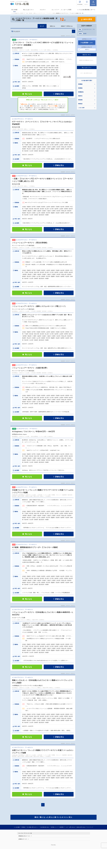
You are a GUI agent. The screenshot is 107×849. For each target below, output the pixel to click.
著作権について (54, 827)
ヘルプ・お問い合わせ (70, 827)
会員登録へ (87, 42)
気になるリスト (28, 9)
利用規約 (23, 827)
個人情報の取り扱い (45, 827)
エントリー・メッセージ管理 (61, 9)
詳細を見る (59, 94)
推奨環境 (62, 827)
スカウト (43, 9)
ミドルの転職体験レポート (86, 9)
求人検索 (14, 9)
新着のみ (52, 26)
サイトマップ (90, 827)
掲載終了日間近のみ (67, 26)
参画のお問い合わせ (81, 827)
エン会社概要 (17, 827)
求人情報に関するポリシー (33, 827)
